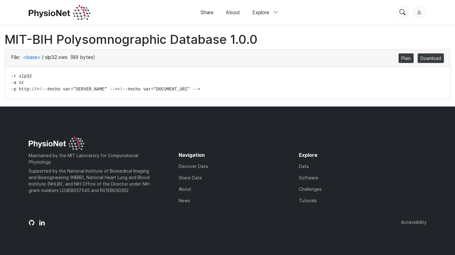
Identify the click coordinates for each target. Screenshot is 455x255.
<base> (32, 57)
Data (304, 166)
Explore (265, 12)
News (184, 200)
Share (207, 12)
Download (430, 58)
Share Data (190, 177)
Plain (406, 58)
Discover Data (193, 166)
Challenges (310, 189)
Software (308, 177)
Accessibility (414, 222)
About (233, 12)
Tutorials (308, 200)
